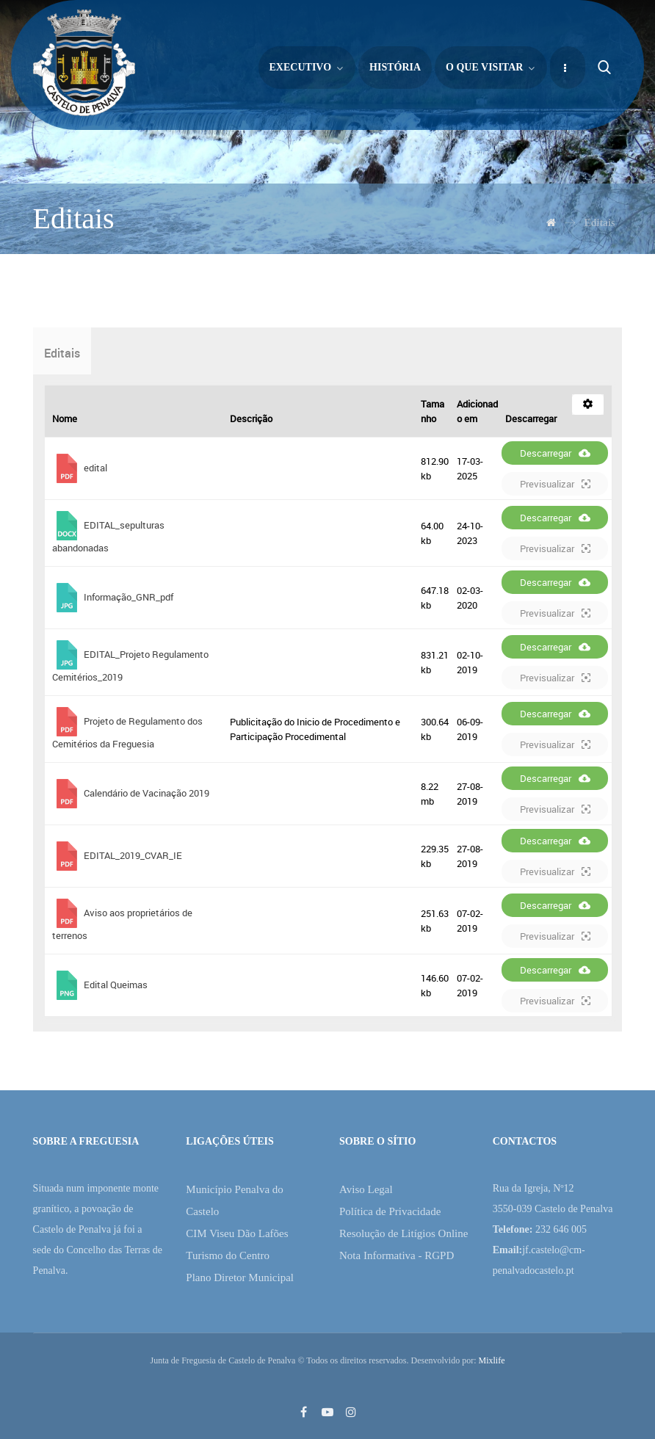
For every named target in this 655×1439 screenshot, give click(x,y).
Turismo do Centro (227, 1255)
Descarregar (555, 453)
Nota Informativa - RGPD (396, 1255)
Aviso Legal (366, 1189)
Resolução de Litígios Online (403, 1233)
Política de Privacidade (390, 1211)
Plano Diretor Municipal (240, 1277)
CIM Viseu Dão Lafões (237, 1233)
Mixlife (491, 1360)
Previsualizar (555, 483)
